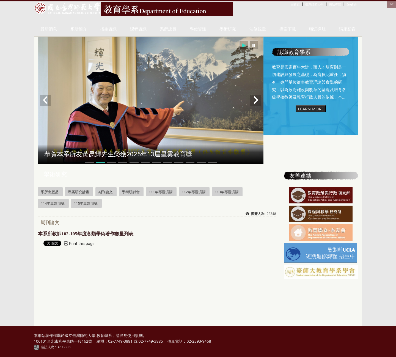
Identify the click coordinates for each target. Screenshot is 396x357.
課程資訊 (138, 29)
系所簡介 (78, 29)
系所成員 (168, 29)
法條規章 (257, 29)
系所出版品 (50, 191)
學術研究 (227, 29)
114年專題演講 (53, 203)
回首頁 (295, 4)
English (351, 4)
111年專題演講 (161, 191)
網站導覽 (335, 4)
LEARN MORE (311, 108)
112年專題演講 (194, 191)
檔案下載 (287, 29)
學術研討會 (131, 191)
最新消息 (48, 29)
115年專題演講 (86, 203)
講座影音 (347, 29)
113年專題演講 (227, 191)
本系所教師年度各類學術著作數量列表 (85, 233)
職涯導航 (317, 29)
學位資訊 (198, 29)
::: (292, 4)
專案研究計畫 (78, 191)
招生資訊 (108, 29)
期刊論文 (105, 191)
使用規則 (135, 335)
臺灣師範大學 (314, 4)
